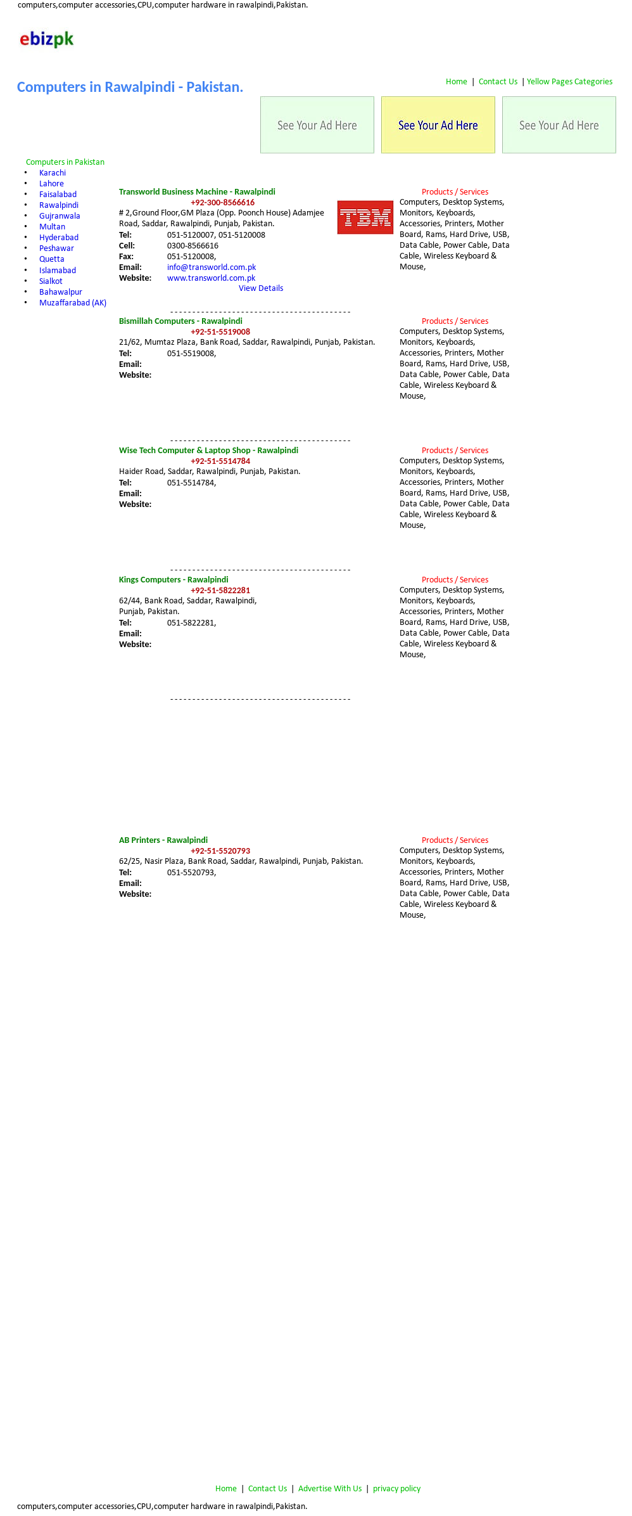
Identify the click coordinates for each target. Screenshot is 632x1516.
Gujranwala (59, 216)
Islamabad (57, 271)
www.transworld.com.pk (211, 278)
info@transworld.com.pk (211, 268)
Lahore (51, 184)
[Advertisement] (566, 248)
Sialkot (51, 281)
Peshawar (56, 249)
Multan (52, 227)
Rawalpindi (59, 205)
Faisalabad (58, 195)
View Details (261, 288)
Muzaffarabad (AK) (72, 303)
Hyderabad (59, 238)
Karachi (52, 173)
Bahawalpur (60, 292)
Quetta (52, 259)
